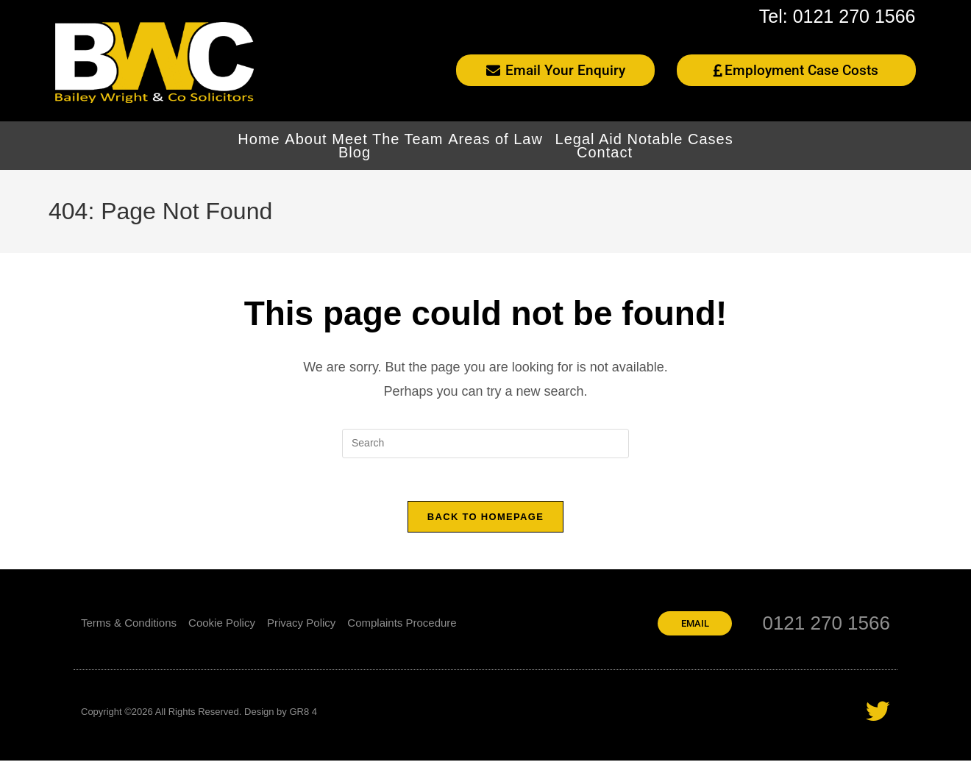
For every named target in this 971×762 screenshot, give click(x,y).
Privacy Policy (301, 624)
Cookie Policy (221, 624)
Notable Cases (680, 139)
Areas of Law (499, 139)
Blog (354, 152)
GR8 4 (303, 713)
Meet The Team (387, 139)
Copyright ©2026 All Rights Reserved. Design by (185, 713)
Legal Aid (588, 139)
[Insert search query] (485, 443)
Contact (605, 152)
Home (259, 139)
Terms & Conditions (129, 624)
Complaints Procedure (401, 624)
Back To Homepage (485, 518)
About (306, 139)
